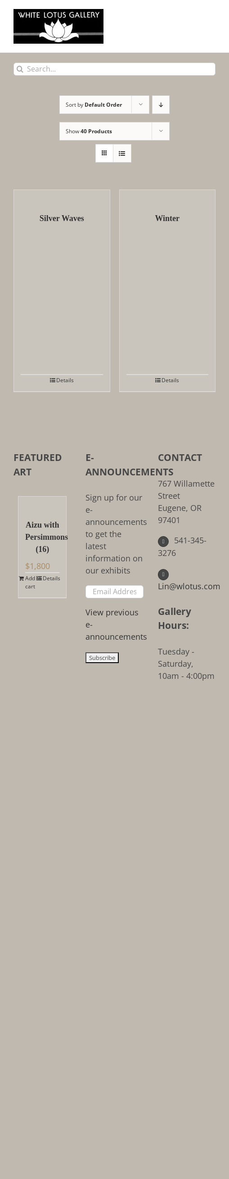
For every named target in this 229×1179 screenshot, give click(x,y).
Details (65, 380)
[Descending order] (161, 104)
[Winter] (168, 196)
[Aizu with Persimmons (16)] (42, 503)
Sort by (94, 104)
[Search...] (114, 69)
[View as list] (122, 153)
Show (89, 131)
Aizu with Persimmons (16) (42, 537)
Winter (167, 218)
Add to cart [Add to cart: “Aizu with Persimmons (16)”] (33, 582)
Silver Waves (62, 218)
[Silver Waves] (62, 196)
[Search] (20, 69)
